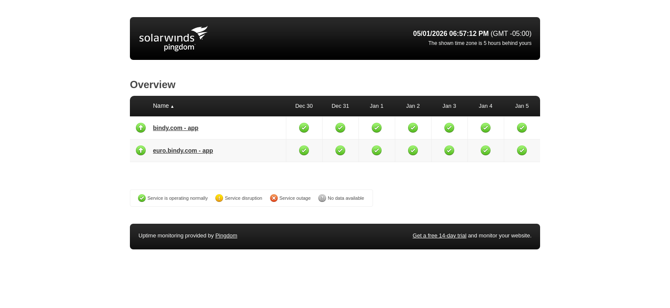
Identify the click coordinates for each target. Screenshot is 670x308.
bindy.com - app (175, 127)
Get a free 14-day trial (440, 235)
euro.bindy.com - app (183, 150)
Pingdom (226, 235)
